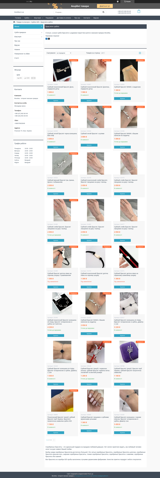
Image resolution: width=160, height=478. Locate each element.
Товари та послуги (23, 22)
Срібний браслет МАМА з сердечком (127, 87)
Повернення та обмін (22, 54)
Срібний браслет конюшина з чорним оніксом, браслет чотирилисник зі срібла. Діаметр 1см (127, 419)
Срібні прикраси (20, 32)
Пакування (49, 18)
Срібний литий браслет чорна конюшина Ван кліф (62, 134)
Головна (18, 18)
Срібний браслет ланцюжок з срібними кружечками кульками (95, 418)
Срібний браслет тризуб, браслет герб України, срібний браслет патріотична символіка (128, 370)
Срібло (26, 18)
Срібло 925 (35, 22)
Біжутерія (37, 18)
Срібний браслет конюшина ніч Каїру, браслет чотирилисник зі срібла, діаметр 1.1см (128, 322)
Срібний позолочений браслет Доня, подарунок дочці (60, 88)
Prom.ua (90, 474)
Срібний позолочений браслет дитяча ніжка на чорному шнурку (94, 274)
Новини (17, 49)
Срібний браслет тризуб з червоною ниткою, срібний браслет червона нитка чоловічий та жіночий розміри (95, 370)
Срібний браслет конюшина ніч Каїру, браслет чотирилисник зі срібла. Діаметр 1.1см (62, 370)
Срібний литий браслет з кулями (92, 133)
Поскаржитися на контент (83, 476)
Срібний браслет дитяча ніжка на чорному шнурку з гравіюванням (59, 274)
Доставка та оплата (64, 18)
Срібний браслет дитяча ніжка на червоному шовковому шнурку (126, 274)
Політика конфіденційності (100, 476)
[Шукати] (103, 12)
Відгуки (96, 18)
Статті (16, 58)
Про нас (77, 18)
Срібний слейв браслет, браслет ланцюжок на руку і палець (125, 181)
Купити (56, 100)
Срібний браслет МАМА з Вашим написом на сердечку (126, 134)
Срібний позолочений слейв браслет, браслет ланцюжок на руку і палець (94, 181)
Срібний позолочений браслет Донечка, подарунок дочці (95, 88)
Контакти (87, 18)
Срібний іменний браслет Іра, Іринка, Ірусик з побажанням (60, 181)
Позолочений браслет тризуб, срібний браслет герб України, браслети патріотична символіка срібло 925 (61, 419)
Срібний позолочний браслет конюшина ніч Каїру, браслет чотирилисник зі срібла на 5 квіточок (61, 322)
